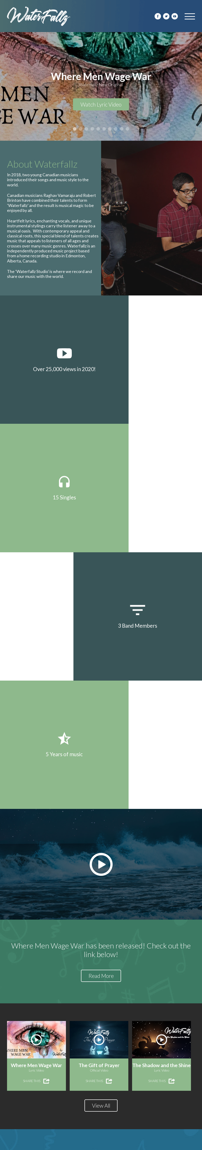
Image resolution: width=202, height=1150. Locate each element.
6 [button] (104, 129)
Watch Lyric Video (101, 105)
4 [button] (92, 129)
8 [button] (116, 129)
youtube (175, 16)
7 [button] (110, 129)
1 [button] (74, 129)
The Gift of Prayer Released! (135, 971)
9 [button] (121, 129)
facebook (158, 16)
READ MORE (18, 1024)
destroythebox (126, 1145)
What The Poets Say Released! (138, 1046)
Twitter (166, 16)
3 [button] (86, 129)
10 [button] (127, 129)
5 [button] (98, 129)
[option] (101, 86)
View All (101, 794)
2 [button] (80, 129)
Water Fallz (38, 16)
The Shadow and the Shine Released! (46, 1046)
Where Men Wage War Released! (43, 971)
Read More (101, 664)
